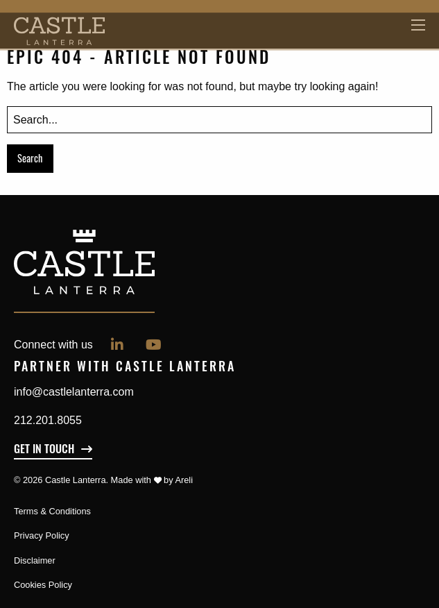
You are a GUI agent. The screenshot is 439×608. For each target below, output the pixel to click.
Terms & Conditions (52, 511)
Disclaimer (34, 560)
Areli (184, 480)
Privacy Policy (41, 535)
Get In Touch (44, 450)
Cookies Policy (43, 585)
